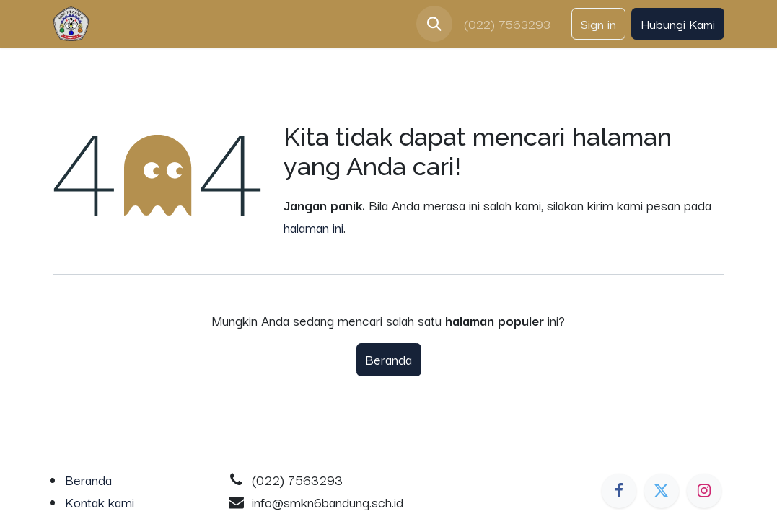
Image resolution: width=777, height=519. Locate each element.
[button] (434, 24)
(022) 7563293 (509, 23)
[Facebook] (619, 491)
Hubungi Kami (678, 23)
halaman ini (313, 227)
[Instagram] (704, 491)
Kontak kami (99, 502)
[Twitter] (661, 491)
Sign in (598, 23)
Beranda (389, 359)
